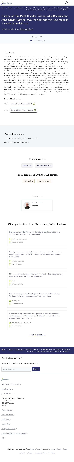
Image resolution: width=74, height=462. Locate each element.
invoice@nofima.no (7, 394)
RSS (2, 438)
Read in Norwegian (37, 40)
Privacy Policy (6, 424)
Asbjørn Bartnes (35, 449)
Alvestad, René (26, 29)
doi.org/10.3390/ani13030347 (23, 104)
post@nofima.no (7, 389)
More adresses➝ (7, 410)
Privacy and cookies (8, 429)
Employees (5, 419)
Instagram (29, 453)
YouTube (52, 453)
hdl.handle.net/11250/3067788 (23, 110)
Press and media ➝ (7, 415)
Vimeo (45, 453)
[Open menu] (60, 3)
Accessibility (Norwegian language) (13, 433)
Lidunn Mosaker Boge (59, 449)
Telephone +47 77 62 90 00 (11, 384)
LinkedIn (22, 453)
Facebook (38, 453)
